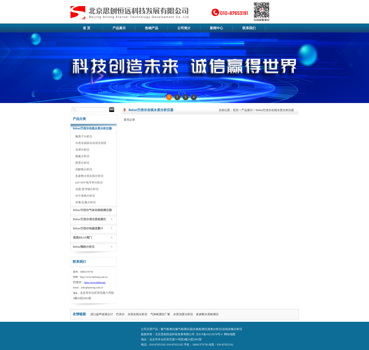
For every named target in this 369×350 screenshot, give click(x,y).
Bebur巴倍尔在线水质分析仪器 (92, 128)
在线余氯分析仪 (232, 329)
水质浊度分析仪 (183, 314)
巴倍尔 (120, 314)
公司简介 (184, 28)
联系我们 (249, 28)
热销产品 (151, 28)
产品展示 (119, 28)
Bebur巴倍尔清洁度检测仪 (89, 219)
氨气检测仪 (168, 329)
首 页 (86, 28)
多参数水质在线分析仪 (89, 176)
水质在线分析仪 (137, 314)
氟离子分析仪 (83, 136)
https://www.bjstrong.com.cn (93, 277)
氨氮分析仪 (82, 156)
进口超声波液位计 (101, 314)
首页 (235, 110)
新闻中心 (216, 28)
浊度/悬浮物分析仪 (87, 189)
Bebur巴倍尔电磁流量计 (88, 228)
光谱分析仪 (82, 149)
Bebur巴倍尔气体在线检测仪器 (92, 210)
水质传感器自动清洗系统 (90, 143)
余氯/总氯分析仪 (85, 202)
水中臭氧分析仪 (85, 195)
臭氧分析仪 (215, 329)
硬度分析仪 (82, 162)
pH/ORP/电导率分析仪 (89, 182)
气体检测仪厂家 (160, 314)
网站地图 (229, 334)
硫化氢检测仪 (198, 329)
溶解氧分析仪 (83, 169)
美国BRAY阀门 (82, 237)
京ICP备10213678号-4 (209, 334)
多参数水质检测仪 (207, 314)
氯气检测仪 (182, 329)
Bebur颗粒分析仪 (84, 246)
